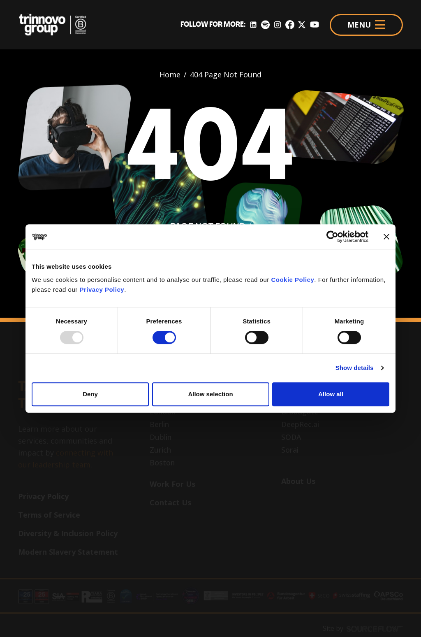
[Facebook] (289, 24)
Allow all (330, 394)
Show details (354, 367)
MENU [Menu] (366, 25)
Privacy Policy (101, 289)
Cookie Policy (292, 279)
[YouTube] (314, 24)
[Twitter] (302, 24)
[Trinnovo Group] (56, 24)
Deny (90, 394)
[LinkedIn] (253, 24)
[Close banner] (386, 236)
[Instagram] (277, 24)
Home (170, 74)
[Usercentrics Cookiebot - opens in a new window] (332, 236)
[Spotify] (265, 24)
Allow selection (210, 394)
